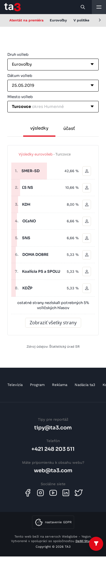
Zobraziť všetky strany (53, 323)
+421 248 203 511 (53, 449)
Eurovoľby (58, 20)
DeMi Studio (84, 541)
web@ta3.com (53, 470)
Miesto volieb (20, 96)
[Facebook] (27, 492)
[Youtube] (53, 492)
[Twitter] (78, 492)
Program (37, 385)
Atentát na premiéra (26, 20)
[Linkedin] (65, 492)
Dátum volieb (19, 75)
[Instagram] (40, 492)
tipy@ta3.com (53, 427)
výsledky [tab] (39, 128)
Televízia (15, 385)
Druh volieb (18, 54)
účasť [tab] (69, 128)
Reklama (59, 385)
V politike (81, 20)
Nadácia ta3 (85, 385)
